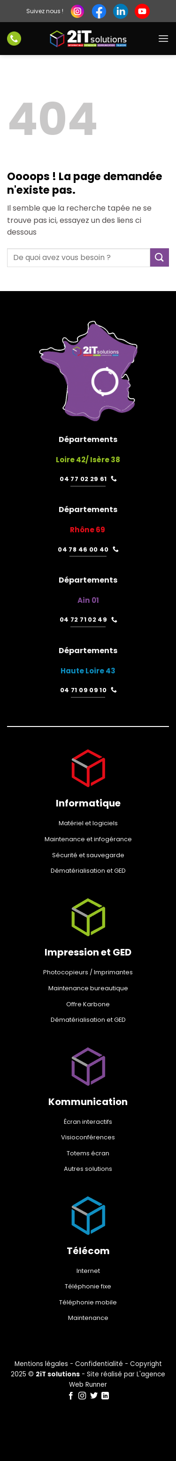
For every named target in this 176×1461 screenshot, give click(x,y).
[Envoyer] (159, 257)
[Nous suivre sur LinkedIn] (105, 1396)
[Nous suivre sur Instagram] (82, 1396)
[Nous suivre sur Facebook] (71, 1396)
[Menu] (163, 38)
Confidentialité (99, 1363)
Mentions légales (41, 1363)
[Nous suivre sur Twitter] (94, 1396)
